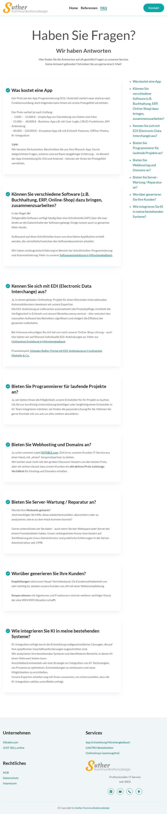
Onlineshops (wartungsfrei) (103, 753)
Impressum (10, 783)
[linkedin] (111, 791)
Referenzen (89, 8)
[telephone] (129, 791)
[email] (120, 791)
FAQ (103, 8)
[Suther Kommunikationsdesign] (125, 765)
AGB (6, 772)
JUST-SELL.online (13, 747)
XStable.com (10, 742)
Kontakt (154, 7)
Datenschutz (11, 777)
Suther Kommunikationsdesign (92, 807)
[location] (139, 791)
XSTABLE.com (49, 452)
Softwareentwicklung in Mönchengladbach (86, 255)
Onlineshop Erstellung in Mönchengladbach (38, 341)
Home (73, 8)
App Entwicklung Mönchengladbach (108, 742)
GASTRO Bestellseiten (99, 747)
